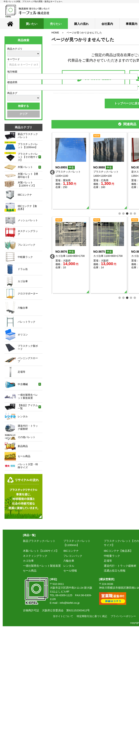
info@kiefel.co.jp (70, 602)
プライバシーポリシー (123, 616)
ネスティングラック (35, 555)
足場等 (108, 560)
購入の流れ (81, 23)
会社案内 (107, 23)
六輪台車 (68, 560)
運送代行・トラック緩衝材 (120, 565)
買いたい (31, 23)
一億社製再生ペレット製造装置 (42, 565)
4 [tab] (131, 213)
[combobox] (72, 77)
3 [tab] (127, 213)
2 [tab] (123, 213)
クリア (23, 113)
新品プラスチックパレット (39, 540)
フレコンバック (72, 555)
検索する (23, 105)
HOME (55, 32)
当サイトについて (63, 616)
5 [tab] (135, 213)
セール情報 (70, 570)
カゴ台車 (28, 560)
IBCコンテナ (71, 550)
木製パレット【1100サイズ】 (41, 550)
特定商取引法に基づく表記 (92, 616)
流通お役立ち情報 (114, 570)
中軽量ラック (112, 555)
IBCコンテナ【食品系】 (118, 550)
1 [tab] (119, 213)
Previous (51, 171)
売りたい (56, 23)
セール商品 (29, 570)
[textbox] (9, 76)
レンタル (68, 565)
